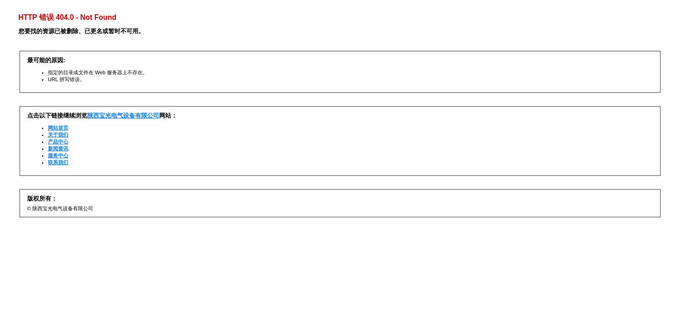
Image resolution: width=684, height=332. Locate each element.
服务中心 (58, 155)
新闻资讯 (58, 148)
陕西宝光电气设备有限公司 (123, 115)
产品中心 (58, 141)
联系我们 (58, 162)
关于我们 (58, 134)
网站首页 (58, 127)
